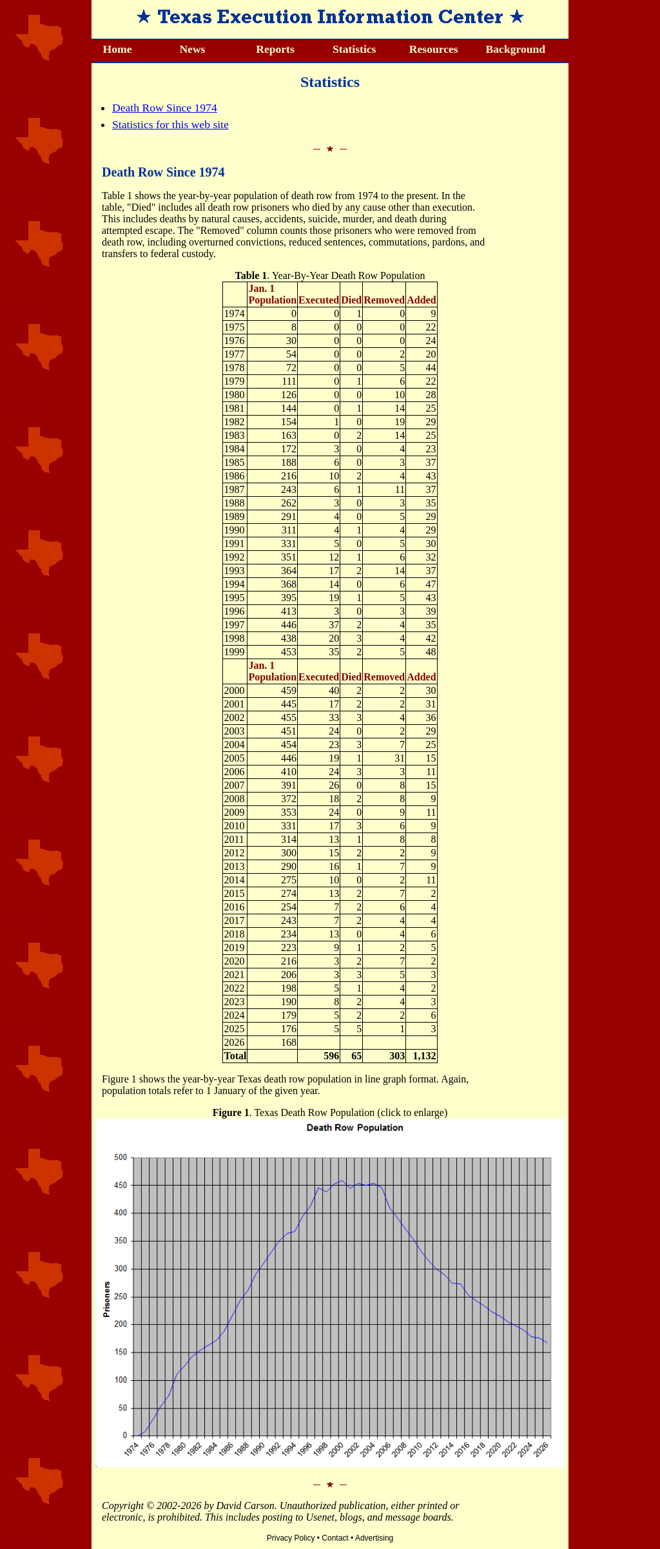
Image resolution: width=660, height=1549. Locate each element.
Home (117, 49)
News (192, 49)
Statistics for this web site (170, 124)
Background (516, 49)
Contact (335, 1538)
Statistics (354, 49)
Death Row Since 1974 (164, 107)
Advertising (374, 1538)
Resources (433, 49)
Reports (275, 49)
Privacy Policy (291, 1538)
